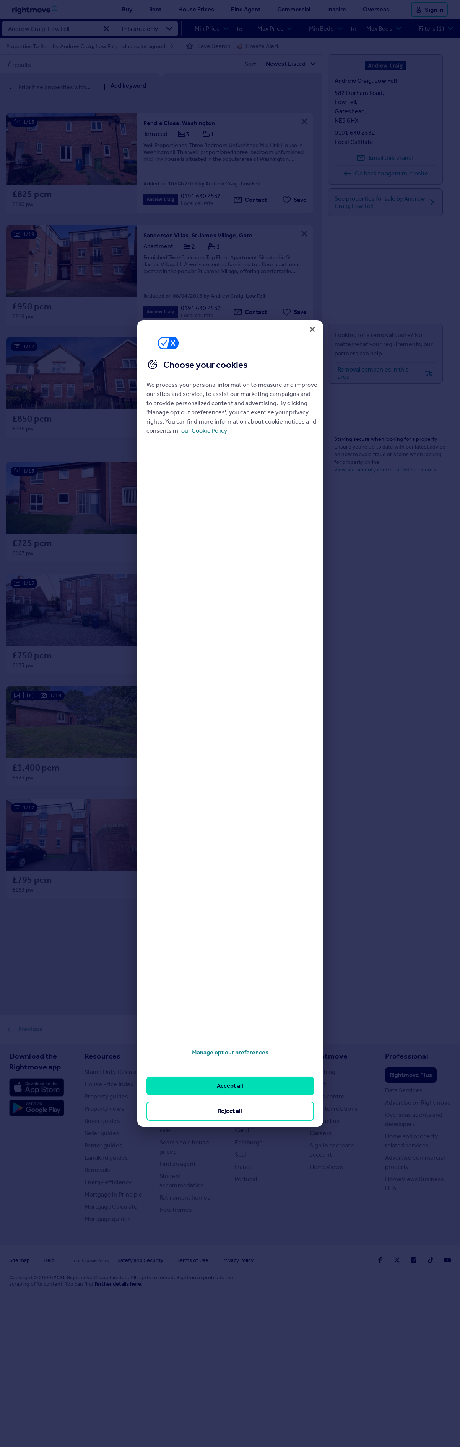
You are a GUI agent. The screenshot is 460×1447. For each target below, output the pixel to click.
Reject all (230, 1111)
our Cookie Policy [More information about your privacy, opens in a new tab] (204, 430)
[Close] (312, 329)
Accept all (230, 1085)
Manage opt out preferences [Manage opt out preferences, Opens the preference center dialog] (230, 1052)
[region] (230, 723)
